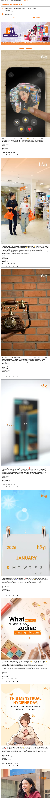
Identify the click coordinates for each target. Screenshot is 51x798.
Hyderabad (18, 5)
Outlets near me (4, 5)
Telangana (12, 5)
